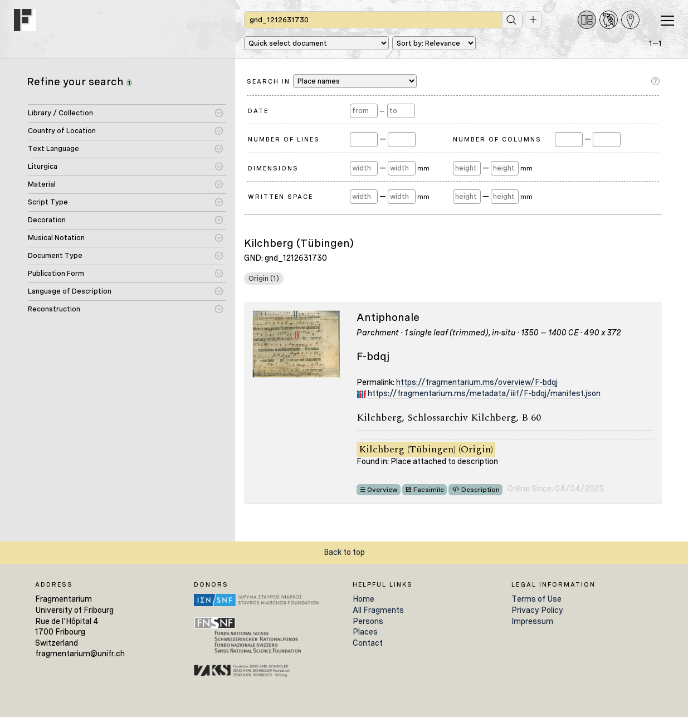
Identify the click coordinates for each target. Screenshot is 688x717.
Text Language (53, 148)
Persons (368, 621)
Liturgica (42, 166)
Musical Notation (56, 237)
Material (42, 184)
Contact (368, 642)
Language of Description (69, 291)
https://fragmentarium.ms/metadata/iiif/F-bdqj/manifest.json (484, 393)
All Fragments (378, 610)
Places (365, 631)
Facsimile (428, 490)
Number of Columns (497, 139)
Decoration (47, 220)
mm (423, 168)
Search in (332, 81)
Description (480, 490)
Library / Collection (60, 113)
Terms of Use (536, 598)
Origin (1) (263, 278)
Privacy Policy (537, 610)
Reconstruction (54, 309)
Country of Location (62, 130)
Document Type (55, 255)
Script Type (48, 202)
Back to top (344, 552)
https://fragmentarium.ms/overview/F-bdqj (477, 382)
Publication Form (56, 273)
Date (258, 111)
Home (363, 598)
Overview (382, 490)
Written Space (280, 197)
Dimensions (273, 168)
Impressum (532, 621)
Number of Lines (284, 139)
